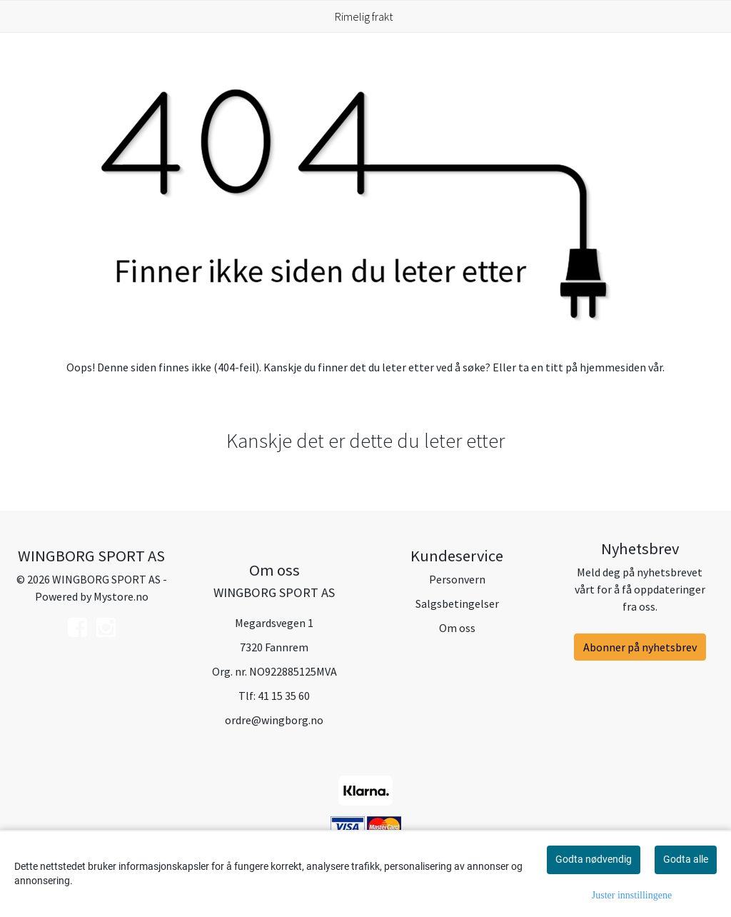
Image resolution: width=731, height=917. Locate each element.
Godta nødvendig (593, 859)
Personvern (457, 579)
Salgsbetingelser (457, 603)
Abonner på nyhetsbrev (640, 647)
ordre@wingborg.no (274, 720)
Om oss (457, 628)
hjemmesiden (613, 367)
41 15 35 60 (284, 695)
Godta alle (685, 859)
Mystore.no (121, 596)
